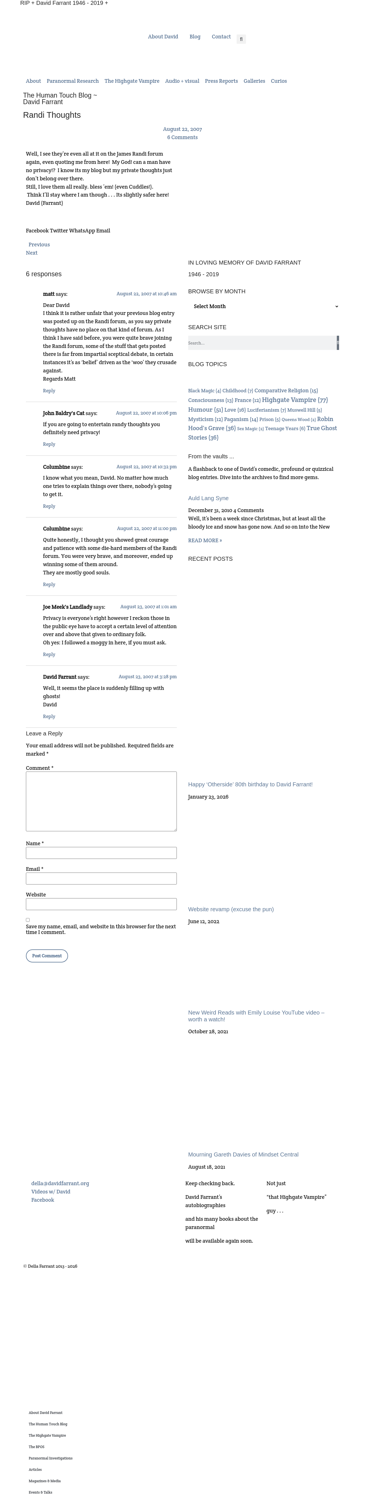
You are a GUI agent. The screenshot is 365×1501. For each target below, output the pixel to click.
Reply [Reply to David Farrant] (49, 716)
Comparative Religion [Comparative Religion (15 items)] (286, 390)
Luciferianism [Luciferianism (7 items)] (266, 410)
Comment (40, 768)
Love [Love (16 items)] (235, 409)
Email (35, 869)
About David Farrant (45, 1412)
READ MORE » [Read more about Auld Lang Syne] (205, 540)
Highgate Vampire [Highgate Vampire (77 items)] (295, 399)
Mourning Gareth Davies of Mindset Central (243, 1154)
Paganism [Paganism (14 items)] (241, 419)
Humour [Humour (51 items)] (205, 409)
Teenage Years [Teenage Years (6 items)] (285, 428)
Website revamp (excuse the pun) (231, 909)
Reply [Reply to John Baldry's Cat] (49, 444)
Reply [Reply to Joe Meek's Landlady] (49, 654)
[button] (241, 39)
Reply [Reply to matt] (49, 390)
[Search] (338, 343)
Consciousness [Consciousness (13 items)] (210, 400)
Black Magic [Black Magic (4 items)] (204, 390)
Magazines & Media (45, 1481)
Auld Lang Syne (208, 498)
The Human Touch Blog (48, 1424)
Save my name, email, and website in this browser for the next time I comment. (101, 929)
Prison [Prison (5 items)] (269, 419)
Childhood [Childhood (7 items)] (237, 390)
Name (35, 843)
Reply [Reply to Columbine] (49, 506)
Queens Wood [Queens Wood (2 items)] (299, 419)
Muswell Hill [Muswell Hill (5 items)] (304, 410)
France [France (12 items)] (248, 400)
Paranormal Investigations (51, 1458)
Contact (221, 36)
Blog (195, 36)
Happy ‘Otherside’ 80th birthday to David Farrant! (250, 784)
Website (36, 894)
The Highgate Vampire (47, 1435)
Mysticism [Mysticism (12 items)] (205, 419)
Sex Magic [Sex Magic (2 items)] (250, 429)
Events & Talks (40, 1492)
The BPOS (36, 1446)
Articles (35, 1469)
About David (163, 36)
